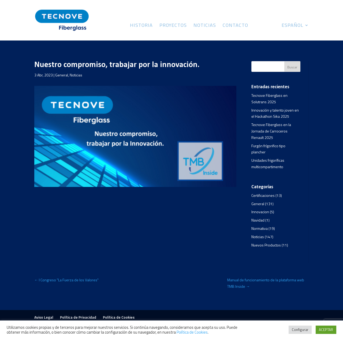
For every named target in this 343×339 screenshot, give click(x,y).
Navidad (257, 220)
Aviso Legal (43, 317)
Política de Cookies (119, 317)
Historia (141, 26)
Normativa (259, 228)
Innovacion (260, 212)
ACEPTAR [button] (326, 329)
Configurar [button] (300, 329)
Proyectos (173, 26)
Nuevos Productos (266, 245)
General (61, 75)
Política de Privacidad (78, 317)
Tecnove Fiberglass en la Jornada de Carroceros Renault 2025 (271, 131)
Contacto (235, 26)
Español (292, 26)
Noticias (204, 26)
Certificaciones (263, 195)
